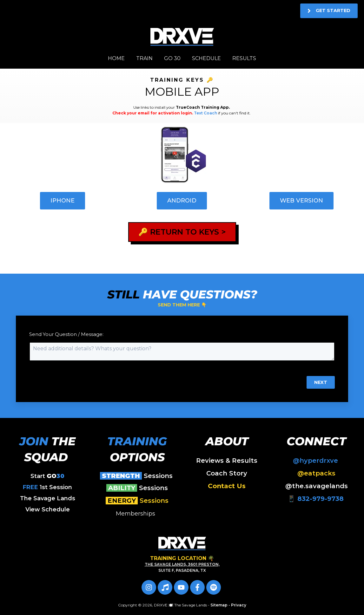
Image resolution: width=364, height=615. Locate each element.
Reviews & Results (226, 460)
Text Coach (205, 113)
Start (47, 476)
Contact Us (227, 486)
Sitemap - (220, 605)
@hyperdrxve (316, 460)
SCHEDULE (206, 58)
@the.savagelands (316, 486)
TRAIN (144, 58)
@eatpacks (316, 473)
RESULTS (244, 58)
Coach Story (226, 473)
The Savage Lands (47, 498)
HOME (116, 58)
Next (320, 382)
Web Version (301, 200)
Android (181, 200)
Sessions (137, 476)
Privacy (238, 605)
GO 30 (172, 58)
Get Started (329, 11)
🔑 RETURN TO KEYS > (182, 231)
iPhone (62, 200)
